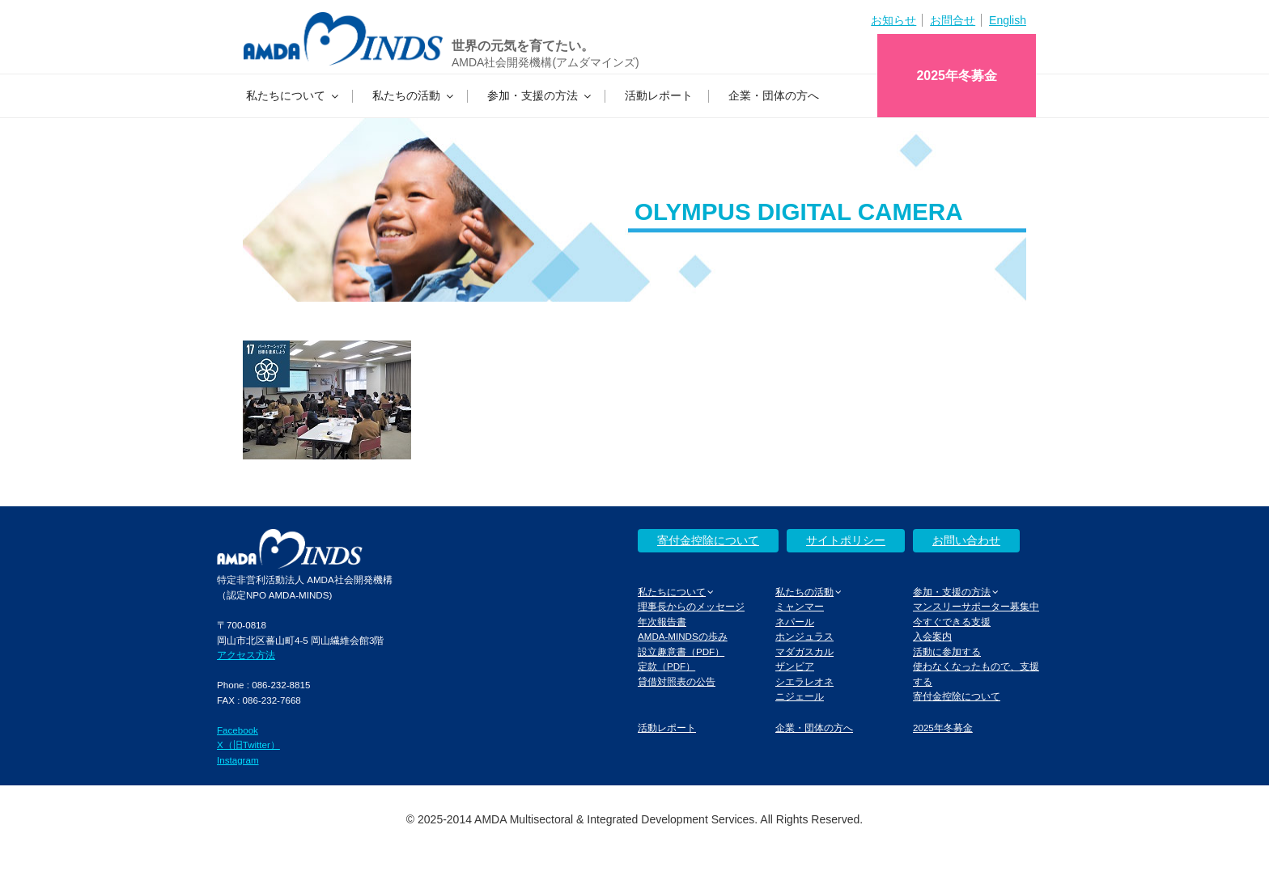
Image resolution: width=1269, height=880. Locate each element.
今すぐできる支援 (952, 621)
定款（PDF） (666, 666)
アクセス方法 (246, 654)
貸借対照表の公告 (676, 681)
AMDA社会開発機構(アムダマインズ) (545, 62)
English (1007, 20)
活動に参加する (947, 651)
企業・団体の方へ (773, 95)
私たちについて (293, 95)
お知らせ (893, 20)
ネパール (794, 621)
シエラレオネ (804, 681)
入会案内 (932, 636)
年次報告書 (662, 621)
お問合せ (952, 20)
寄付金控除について (708, 540)
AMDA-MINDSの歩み (683, 636)
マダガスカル (804, 651)
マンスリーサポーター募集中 (976, 606)
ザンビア (794, 666)
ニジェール (799, 696)
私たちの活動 (414, 95)
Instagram (238, 760)
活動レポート (659, 95)
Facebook (237, 730)
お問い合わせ (966, 540)
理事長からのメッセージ (691, 606)
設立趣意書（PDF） (681, 651)
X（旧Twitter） (248, 744)
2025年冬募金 (956, 75)
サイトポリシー (845, 540)
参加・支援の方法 (540, 95)
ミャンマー (799, 606)
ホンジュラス (804, 636)
